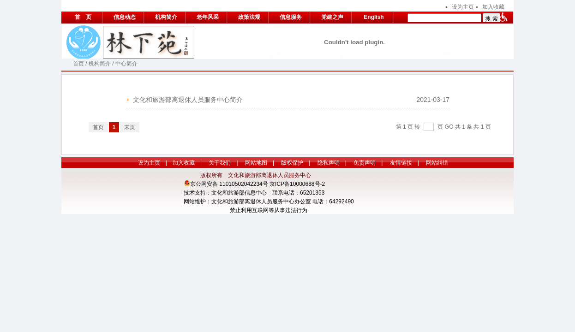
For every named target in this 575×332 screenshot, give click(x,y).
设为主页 (463, 7)
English (373, 17)
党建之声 (332, 17)
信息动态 (125, 17)
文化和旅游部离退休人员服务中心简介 (188, 99)
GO (449, 127)
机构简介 (166, 17)
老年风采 (208, 17)
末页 (129, 127)
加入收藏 (493, 7)
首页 (78, 63)
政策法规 (249, 17)
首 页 (83, 17)
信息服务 (291, 17)
